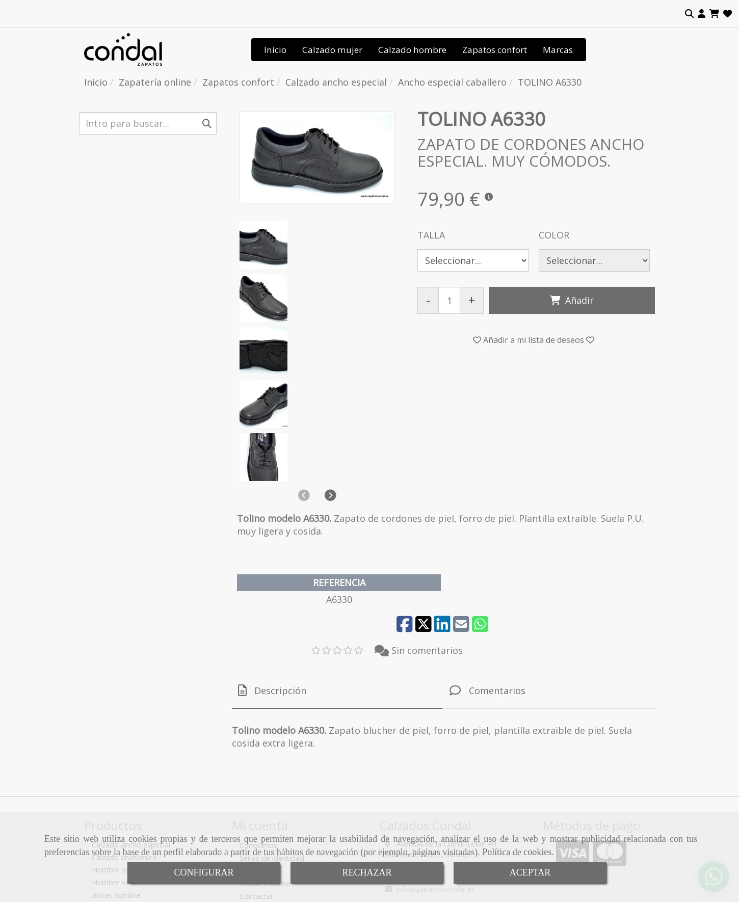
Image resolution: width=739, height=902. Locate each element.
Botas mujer (113, 788)
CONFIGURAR (203, 872)
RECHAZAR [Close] (366, 872)
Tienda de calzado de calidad (289, 765)
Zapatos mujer (117, 776)
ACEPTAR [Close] (530, 872)
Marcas (558, 50)
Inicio (275, 50)
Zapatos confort (494, 50)
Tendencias (259, 726)
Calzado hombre (412, 50)
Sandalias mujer (118, 763)
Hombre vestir (116, 738)
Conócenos (258, 701)
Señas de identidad (272, 714)
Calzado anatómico (124, 713)
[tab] (337, 546)
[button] (701, 14)
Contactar (256, 752)
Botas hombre (116, 751)
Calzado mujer (332, 50)
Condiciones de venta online (287, 777)
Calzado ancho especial (131, 700)
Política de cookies (516, 852)
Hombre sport (116, 726)
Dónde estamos (267, 739)
